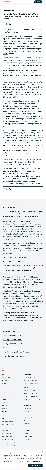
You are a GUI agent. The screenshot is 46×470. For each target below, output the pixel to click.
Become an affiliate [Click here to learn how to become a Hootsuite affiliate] (29, 426)
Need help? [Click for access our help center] (27, 433)
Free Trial (38, 1)
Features (4, 414)
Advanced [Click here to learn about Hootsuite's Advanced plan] (4, 408)
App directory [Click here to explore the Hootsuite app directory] (27, 423)
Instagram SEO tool (29, 390)
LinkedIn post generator (30, 393)
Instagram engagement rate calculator (32, 386)
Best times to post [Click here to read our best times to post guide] (7, 430)
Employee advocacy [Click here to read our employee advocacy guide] (7, 439)
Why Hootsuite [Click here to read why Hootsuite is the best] (6, 377)
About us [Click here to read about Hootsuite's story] (4, 380)
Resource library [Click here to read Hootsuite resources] (28, 417)
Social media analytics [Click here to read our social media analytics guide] (8, 424)
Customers (5, 389)
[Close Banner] (42, 451)
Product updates (28, 436)
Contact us (27, 439)
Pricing (3, 402)
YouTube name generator (31, 396)
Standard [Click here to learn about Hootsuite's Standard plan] (4, 405)
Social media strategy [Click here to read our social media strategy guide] (7, 421)
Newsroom (5, 392)
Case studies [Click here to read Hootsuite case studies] (27, 408)
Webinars (26, 420)
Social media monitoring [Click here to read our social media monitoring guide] (8, 442)
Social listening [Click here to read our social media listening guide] (6, 427)
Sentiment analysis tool (30, 380)
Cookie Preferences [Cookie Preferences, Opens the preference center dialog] (35, 465)
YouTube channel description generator (32, 400)
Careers (4, 383)
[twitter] (10, 24)
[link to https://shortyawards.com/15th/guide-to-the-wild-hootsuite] (25, 46)
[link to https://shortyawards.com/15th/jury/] (13, 171)
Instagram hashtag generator (32, 383)
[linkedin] (7, 24)
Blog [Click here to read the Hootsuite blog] (25, 414)
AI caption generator (29, 377)
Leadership (5, 386)
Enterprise (4, 411)
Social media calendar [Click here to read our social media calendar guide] (8, 433)
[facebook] (4, 24)
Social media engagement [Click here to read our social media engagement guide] (9, 436)
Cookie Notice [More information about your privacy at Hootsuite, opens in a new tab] (36, 461)
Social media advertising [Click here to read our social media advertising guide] (8, 445)
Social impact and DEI (8, 394)
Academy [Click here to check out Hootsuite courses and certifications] (26, 411)
